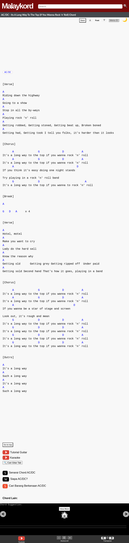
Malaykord (17, 6)
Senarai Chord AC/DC (22, 475)
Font (97, 21)
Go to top (8, 446)
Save (82, 21)
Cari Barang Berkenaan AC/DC (27, 489)
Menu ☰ (114, 21)
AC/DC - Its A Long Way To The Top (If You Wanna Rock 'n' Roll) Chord (38, 14)
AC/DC (7, 73)
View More (64, 514)
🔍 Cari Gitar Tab (12, 465)
